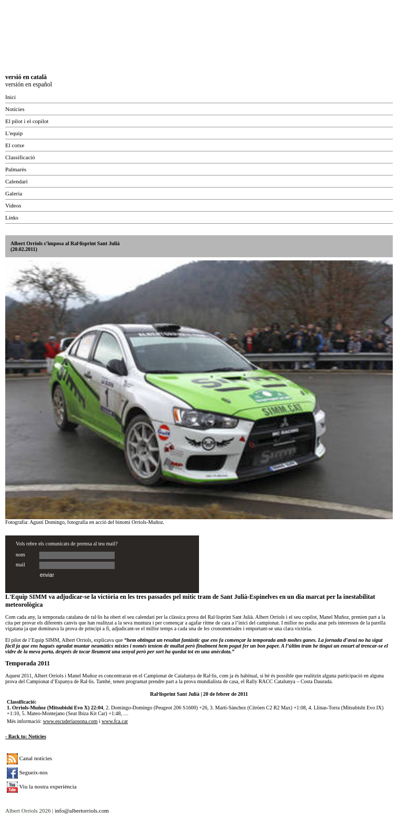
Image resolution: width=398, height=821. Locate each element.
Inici (10, 97)
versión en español (28, 84)
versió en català (26, 77)
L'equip (14, 133)
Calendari (16, 181)
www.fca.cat (115, 721)
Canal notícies (29, 758)
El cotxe (14, 145)
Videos (13, 205)
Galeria (13, 193)
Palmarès (15, 169)
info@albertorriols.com (81, 810)
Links (11, 217)
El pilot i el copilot (27, 121)
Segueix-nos (27, 772)
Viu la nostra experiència (41, 786)
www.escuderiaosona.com (70, 721)
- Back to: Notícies (25, 736)
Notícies (15, 109)
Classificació (20, 157)
